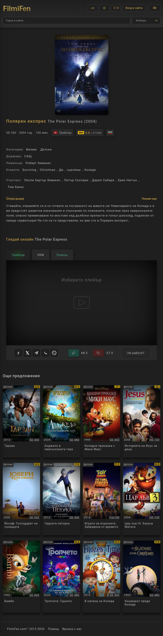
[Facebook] (18, 352)
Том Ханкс (16, 187)
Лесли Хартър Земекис (42, 180)
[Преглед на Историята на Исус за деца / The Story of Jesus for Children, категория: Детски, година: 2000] (141, 421)
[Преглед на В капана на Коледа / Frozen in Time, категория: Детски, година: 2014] (101, 577)
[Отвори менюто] (154, 8)
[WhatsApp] (54, 352)
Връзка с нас (72, 629)
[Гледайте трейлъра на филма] (62, 132)
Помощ (53, 629)
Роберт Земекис (38, 163)
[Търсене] (66, 20)
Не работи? (136, 353)
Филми (31, 149)
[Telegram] (36, 352)
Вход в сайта (134, 8)
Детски (46, 149)
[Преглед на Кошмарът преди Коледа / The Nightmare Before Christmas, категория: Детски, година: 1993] (141, 577)
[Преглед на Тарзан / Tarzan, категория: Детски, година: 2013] (21, 421)
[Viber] (45, 352)
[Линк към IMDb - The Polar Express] (90, 132)
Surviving (29, 170)
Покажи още (149, 198)
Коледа (90, 170)
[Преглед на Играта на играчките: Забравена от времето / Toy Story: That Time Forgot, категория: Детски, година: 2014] (101, 499)
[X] (27, 352)
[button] (93, 8)
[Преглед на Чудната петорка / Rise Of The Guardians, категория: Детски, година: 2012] (61, 499)
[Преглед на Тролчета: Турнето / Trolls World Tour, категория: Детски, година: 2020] (61, 577)
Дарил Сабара (103, 180)
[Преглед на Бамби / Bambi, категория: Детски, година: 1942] (21, 577)
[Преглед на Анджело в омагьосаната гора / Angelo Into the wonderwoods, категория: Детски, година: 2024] (61, 421)
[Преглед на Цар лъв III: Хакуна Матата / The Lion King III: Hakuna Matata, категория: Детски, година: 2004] (141, 499)
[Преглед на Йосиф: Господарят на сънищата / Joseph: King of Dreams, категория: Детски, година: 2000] (21, 499)
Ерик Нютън (127, 180)
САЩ (28, 156)
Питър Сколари (76, 180)
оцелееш (74, 170)
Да (61, 170)
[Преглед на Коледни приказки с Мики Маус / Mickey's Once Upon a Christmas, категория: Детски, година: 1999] (101, 421)
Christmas (47, 170)
